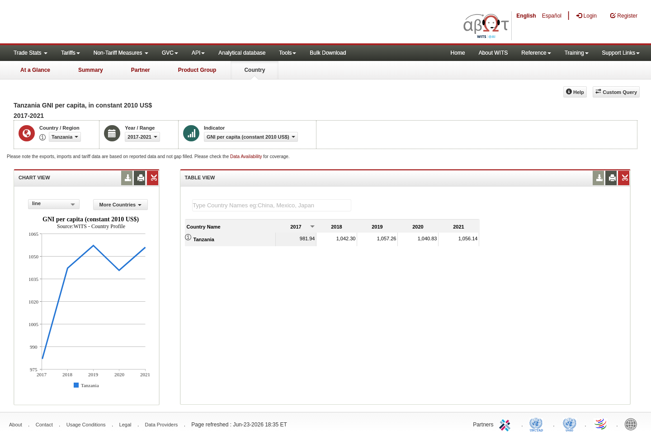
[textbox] (271, 205)
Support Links (621, 53)
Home (458, 53)
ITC (506, 424)
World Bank (633, 424)
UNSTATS (570, 424)
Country (254, 70)
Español (551, 16)
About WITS (493, 53)
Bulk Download (328, 53)
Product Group (197, 70)
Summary (90, 70)
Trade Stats (30, 53)
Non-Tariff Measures (121, 53)
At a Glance (35, 70)
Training (577, 53)
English (526, 16)
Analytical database (241, 53)
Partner (140, 70)
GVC (170, 53)
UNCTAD (538, 424)
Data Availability (246, 156)
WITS (90, 22)
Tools (287, 53)
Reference (536, 53)
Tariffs (70, 53)
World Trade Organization (601, 424)
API (198, 53)
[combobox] (54, 204)
